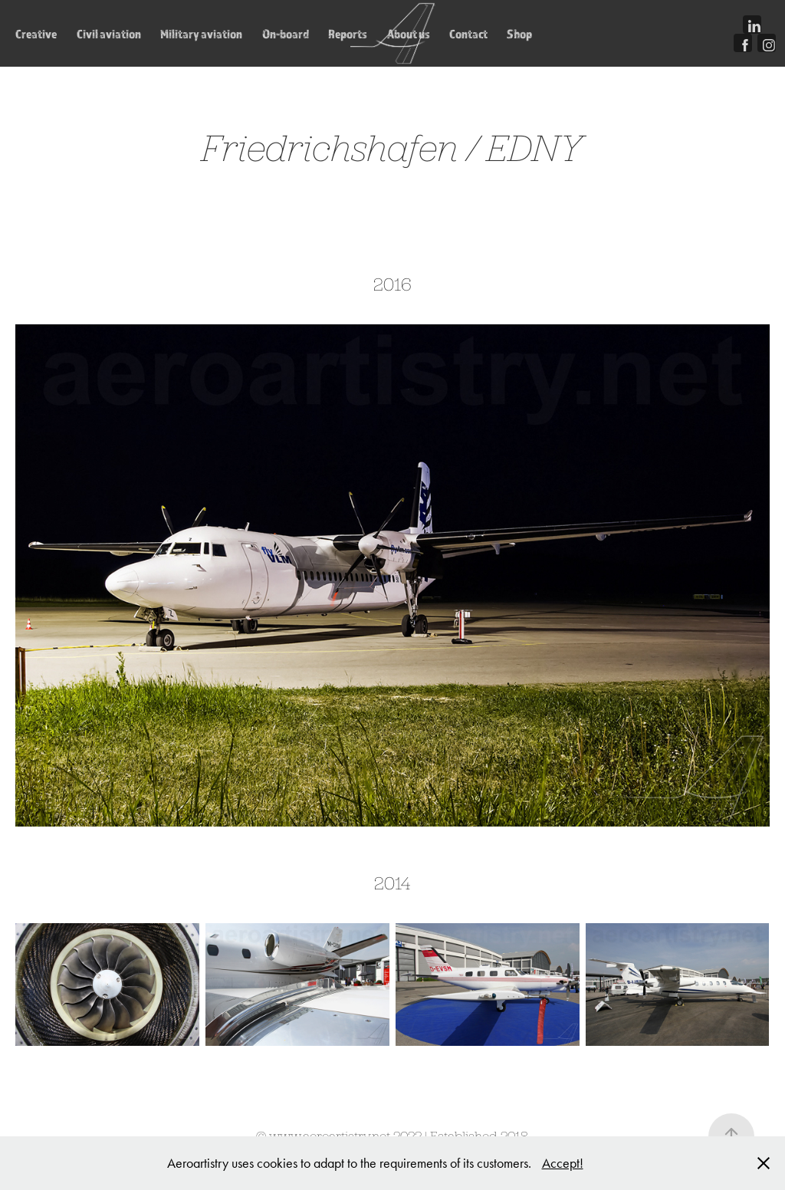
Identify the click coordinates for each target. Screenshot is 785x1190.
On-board (285, 33)
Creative (36, 33)
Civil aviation (109, 33)
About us (408, 33)
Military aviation (201, 33)
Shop (519, 33)
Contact (468, 33)
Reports (347, 33)
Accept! (562, 1163)
